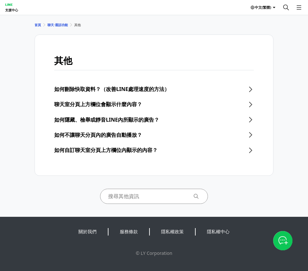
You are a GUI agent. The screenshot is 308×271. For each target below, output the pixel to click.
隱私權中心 (218, 231)
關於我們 (87, 231)
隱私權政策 (172, 231)
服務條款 (129, 231)
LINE (9, 4)
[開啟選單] (299, 7)
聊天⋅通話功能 (57, 25)
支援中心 (11, 10)
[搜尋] (286, 7)
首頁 (38, 25)
